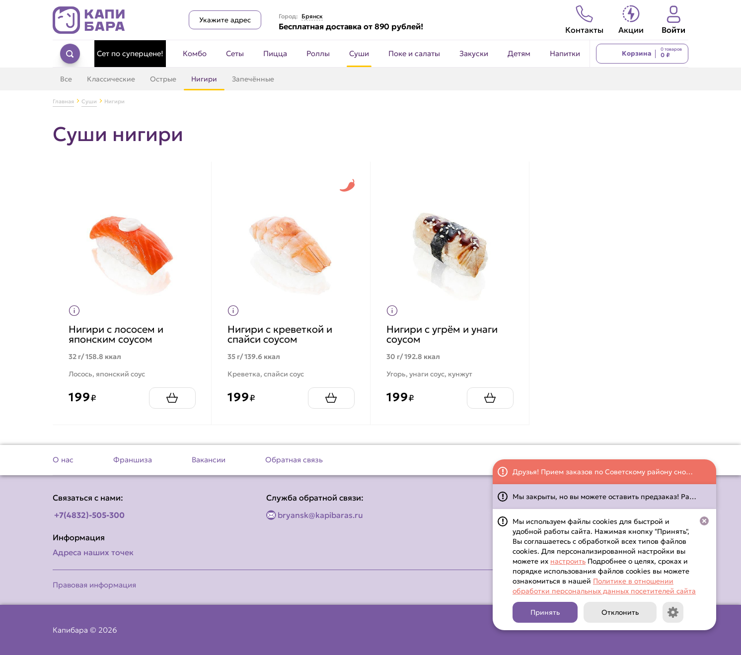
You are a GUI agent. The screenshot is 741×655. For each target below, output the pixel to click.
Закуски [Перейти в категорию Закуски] (473, 53)
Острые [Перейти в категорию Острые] (163, 78)
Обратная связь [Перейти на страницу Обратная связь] (294, 459)
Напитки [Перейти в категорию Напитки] (565, 53)
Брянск (312, 16)
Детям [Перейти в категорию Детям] (519, 53)
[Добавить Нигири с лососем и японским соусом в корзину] (168, 393)
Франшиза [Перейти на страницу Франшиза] (132, 459)
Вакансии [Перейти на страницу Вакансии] (208, 459)
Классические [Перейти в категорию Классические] (111, 78)
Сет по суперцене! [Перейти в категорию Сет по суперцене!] (130, 53)
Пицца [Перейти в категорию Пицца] (275, 53)
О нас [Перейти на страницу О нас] (63, 459)
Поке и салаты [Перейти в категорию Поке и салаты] (414, 53)
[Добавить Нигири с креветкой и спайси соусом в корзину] (326, 393)
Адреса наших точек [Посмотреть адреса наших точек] (93, 552)
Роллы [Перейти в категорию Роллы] (318, 53)
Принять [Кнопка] (545, 612)
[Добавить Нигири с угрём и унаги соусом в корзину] (485, 393)
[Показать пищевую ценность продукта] (78, 306)
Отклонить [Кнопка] (620, 612)
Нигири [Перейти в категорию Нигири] (204, 78)
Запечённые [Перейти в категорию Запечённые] (253, 78)
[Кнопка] (673, 612)
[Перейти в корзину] (642, 54)
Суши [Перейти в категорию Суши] (359, 53)
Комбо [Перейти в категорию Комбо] (195, 53)
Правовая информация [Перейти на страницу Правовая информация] (94, 584)
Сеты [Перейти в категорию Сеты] (235, 53)
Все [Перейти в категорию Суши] (66, 78)
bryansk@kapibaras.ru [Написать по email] (320, 515)
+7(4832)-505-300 (89, 515)
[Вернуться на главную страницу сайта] (89, 20)
